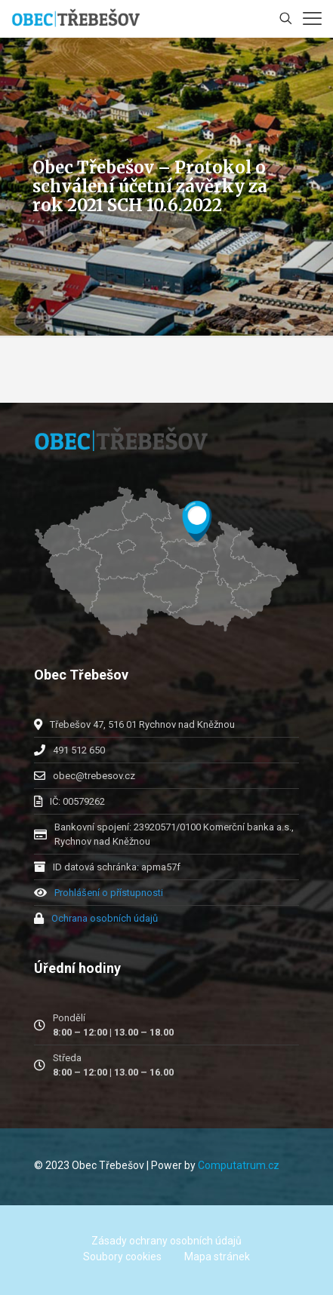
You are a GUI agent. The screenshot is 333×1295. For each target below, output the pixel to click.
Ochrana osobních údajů (104, 918)
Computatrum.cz (238, 1165)
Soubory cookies (122, 1257)
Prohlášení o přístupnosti (108, 892)
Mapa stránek (217, 1257)
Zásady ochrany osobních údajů (166, 1241)
